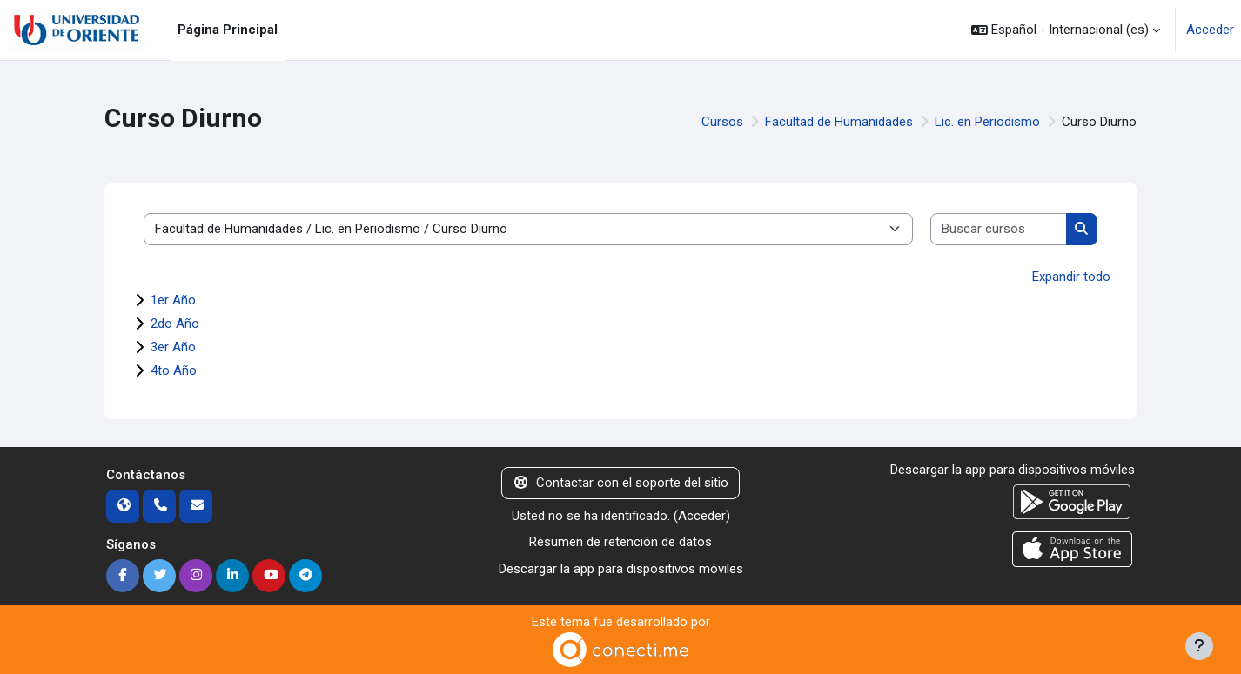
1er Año (173, 300)
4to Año (174, 370)
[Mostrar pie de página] (1199, 646)
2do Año (175, 323)
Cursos (722, 122)
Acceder (1210, 29)
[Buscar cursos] (999, 229)
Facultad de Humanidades (839, 122)
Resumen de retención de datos (620, 542)
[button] (1065, 30)
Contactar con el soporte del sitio (620, 482)
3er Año (173, 347)
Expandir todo (1071, 276)
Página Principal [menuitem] (228, 29)
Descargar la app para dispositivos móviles (621, 569)
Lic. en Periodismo (987, 122)
